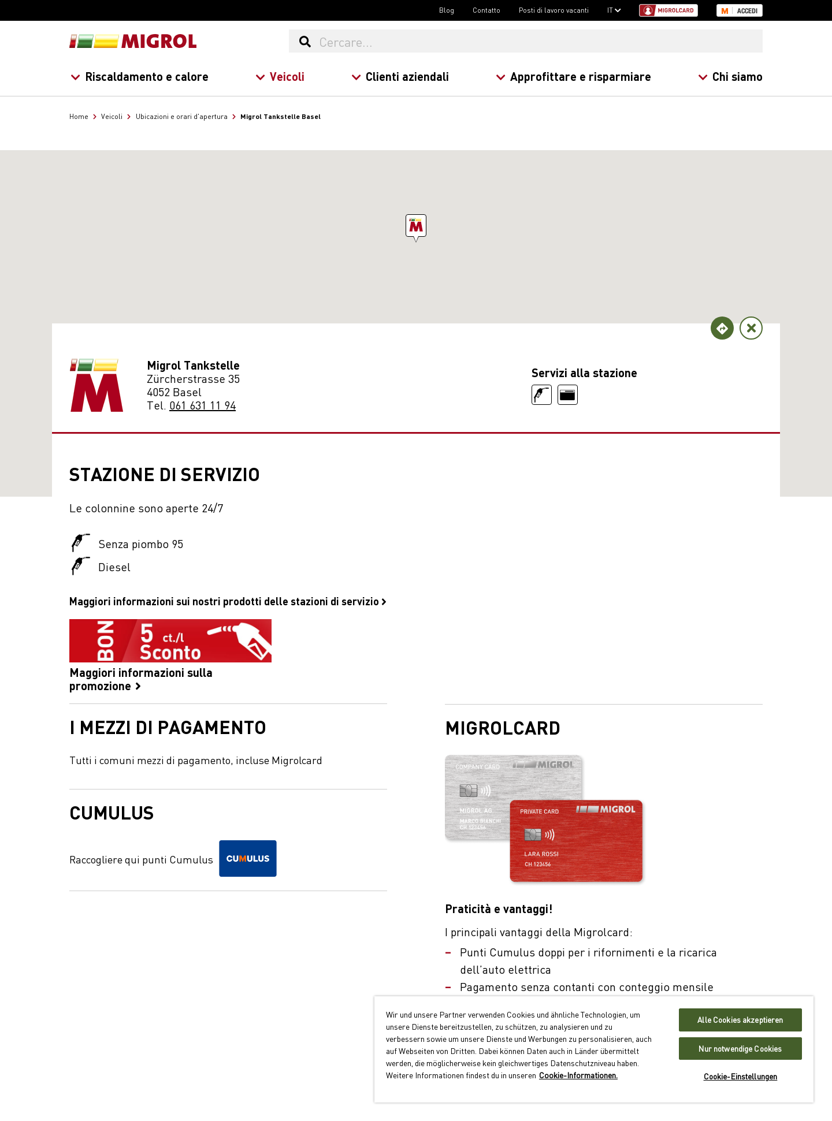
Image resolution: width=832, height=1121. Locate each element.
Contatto (486, 9)
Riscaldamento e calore (139, 76)
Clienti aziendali (400, 76)
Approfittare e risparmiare (573, 76)
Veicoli (279, 76)
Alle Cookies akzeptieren (740, 1019)
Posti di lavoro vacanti (554, 9)
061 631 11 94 (202, 404)
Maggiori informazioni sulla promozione (170, 655)
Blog (446, 9)
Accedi (747, 11)
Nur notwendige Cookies (740, 1048)
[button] (416, 225)
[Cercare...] (540, 41)
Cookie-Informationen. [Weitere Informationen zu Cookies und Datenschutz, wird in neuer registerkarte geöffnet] (578, 1075)
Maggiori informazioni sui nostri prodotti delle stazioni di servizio (228, 600)
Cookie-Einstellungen (741, 1076)
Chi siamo (730, 76)
